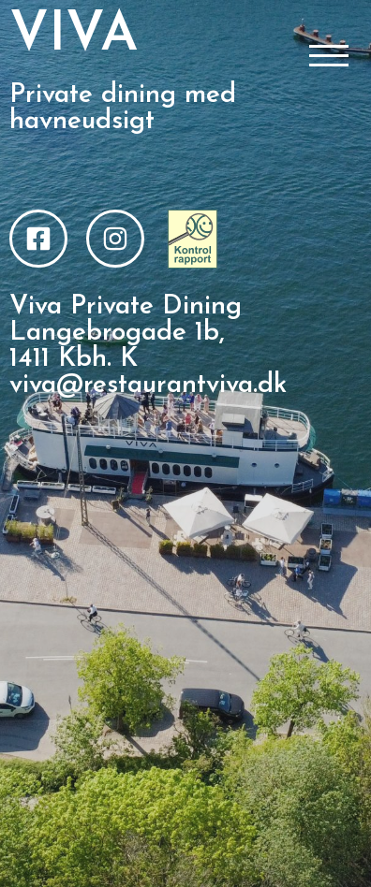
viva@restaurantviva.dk (148, 385)
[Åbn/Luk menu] (329, 57)
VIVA (74, 36)
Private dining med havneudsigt (122, 108)
